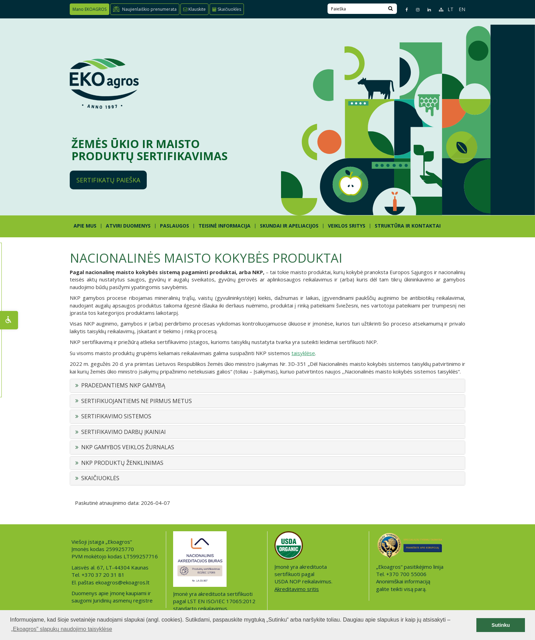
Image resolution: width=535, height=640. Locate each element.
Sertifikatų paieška (108, 180)
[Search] (390, 8)
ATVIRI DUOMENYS (128, 225)
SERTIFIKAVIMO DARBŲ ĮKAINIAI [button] (123, 432)
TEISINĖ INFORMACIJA (224, 225)
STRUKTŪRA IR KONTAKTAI (408, 225)
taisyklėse (303, 353)
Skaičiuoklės (226, 9)
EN (462, 9)
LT (450, 9)
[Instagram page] (415, 10)
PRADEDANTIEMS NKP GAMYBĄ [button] (123, 386)
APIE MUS (85, 225)
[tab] (267, 385)
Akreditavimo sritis (296, 588)
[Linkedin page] (426, 10)
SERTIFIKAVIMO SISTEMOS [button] (116, 416)
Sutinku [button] (501, 625)
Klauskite (194, 9)
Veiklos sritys (346, 225)
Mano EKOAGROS (90, 9)
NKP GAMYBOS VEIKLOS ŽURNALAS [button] (127, 447)
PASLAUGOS (174, 225)
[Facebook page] (404, 10)
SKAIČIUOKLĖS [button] (100, 478)
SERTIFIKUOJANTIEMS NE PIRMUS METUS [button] (136, 401)
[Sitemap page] (438, 10)
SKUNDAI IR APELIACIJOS (289, 225)
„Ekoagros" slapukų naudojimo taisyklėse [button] (61, 629)
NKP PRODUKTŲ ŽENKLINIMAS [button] (122, 463)
